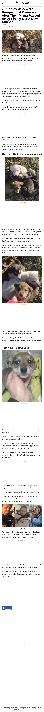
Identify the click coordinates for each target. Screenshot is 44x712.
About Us (6, 708)
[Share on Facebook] (7, 608)
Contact (38, 708)
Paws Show (24, 202)
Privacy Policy (14, 708)
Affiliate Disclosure (29, 708)
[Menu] (2, 3)
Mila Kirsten (6, 24)
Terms (21, 708)
